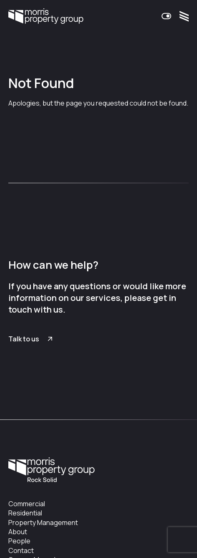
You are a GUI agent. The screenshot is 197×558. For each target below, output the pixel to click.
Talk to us (23, 339)
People (19, 540)
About (17, 531)
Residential (25, 513)
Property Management (43, 522)
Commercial (26, 503)
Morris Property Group (45, 16)
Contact (21, 550)
